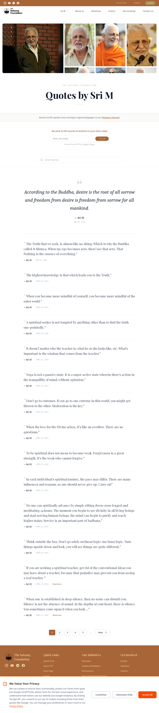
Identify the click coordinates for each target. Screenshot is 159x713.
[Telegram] (13, 3)
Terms (92, 144)
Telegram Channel (110, 117)
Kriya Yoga (48, 671)
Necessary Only (124, 694)
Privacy (85, 144)
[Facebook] (18, 3)
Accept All (147, 694)
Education (86, 661)
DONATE (137, 3)
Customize (100, 694)
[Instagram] (5, 3)
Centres (124, 671)
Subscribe (102, 138)
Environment (88, 671)
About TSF (48, 666)
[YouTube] (9, 3)
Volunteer (124, 666)
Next (102, 632)
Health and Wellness (91, 666)
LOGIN (150, 3)
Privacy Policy (16, 706)
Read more (57, 584)
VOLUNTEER (121, 3)
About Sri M (48, 661)
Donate (123, 661)
